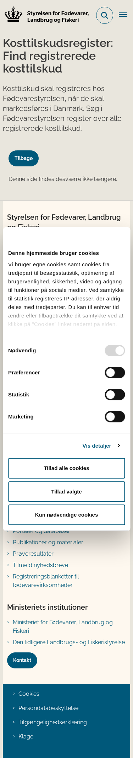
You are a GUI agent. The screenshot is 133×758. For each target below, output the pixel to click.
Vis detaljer (97, 446)
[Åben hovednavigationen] (126, 15)
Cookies (28, 693)
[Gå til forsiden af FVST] (44, 15)
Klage (25, 736)
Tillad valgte (66, 492)
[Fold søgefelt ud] (104, 15)
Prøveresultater (33, 553)
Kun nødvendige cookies (66, 515)
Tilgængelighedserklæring (52, 722)
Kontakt (22, 660)
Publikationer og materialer (48, 542)
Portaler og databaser (41, 531)
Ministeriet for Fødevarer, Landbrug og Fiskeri (63, 626)
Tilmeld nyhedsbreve (40, 565)
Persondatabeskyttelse (48, 708)
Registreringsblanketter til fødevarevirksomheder (46, 580)
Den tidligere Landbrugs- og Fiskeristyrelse (69, 642)
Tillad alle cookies (66, 468)
